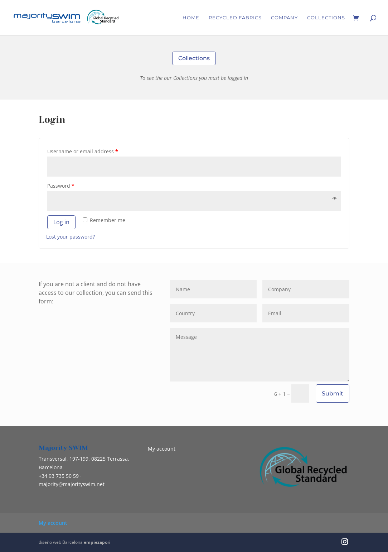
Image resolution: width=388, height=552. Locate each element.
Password (60, 185)
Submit (332, 393)
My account (161, 448)
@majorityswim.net (72, 484)
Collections (326, 17)
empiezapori (97, 542)
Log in (61, 222)
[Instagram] (344, 542)
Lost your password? (70, 236)
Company (284, 17)
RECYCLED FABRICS (235, 17)
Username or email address (82, 151)
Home (191, 17)
